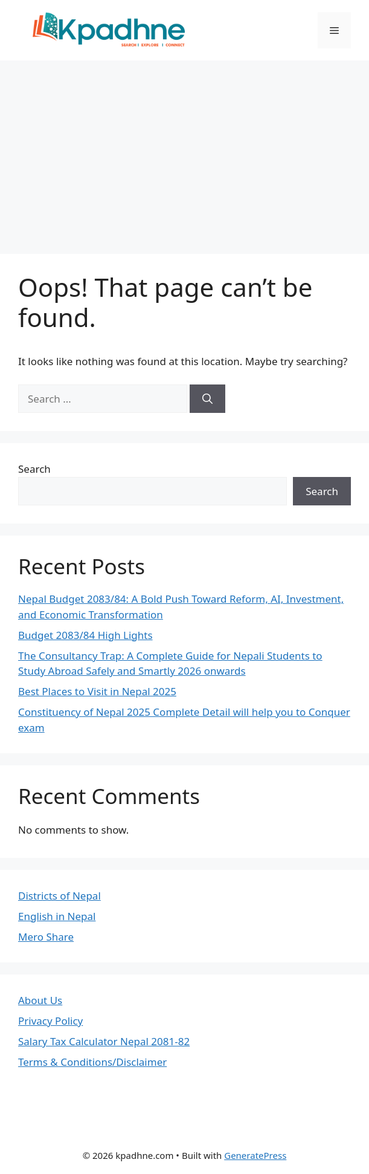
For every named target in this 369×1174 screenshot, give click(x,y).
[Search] (207, 398)
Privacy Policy (50, 1021)
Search (34, 469)
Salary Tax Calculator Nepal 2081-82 (104, 1041)
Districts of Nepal (59, 896)
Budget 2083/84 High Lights (85, 635)
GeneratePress (255, 1155)
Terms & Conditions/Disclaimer (92, 1062)
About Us (40, 1000)
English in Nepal (56, 916)
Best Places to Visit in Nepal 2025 (97, 691)
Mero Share (46, 937)
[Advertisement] (184, 151)
